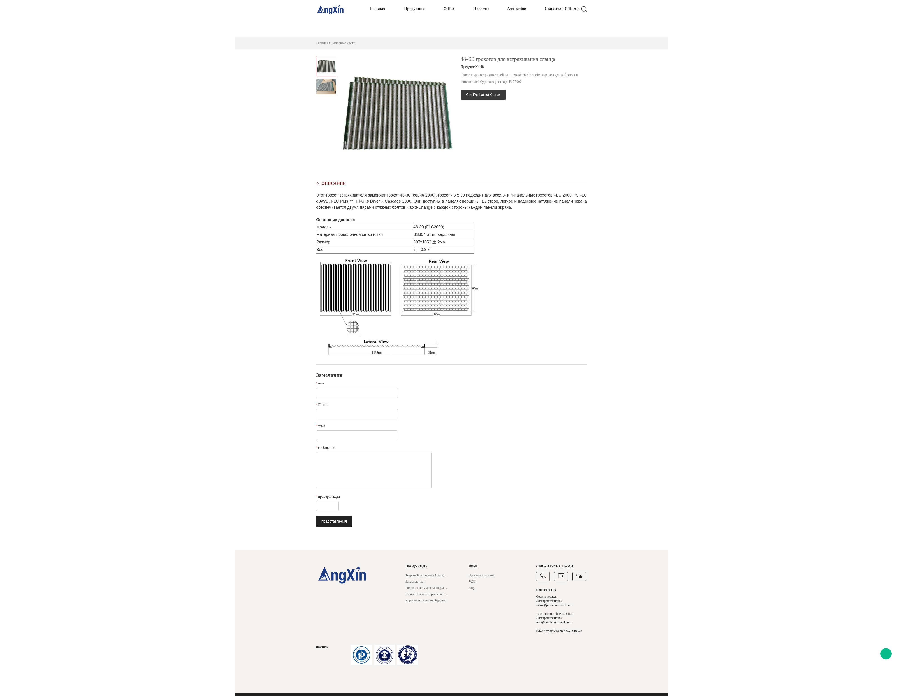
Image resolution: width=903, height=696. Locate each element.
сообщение (325, 447)
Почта (321, 404)
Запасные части (343, 43)
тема (320, 426)
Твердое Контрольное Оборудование (426, 575)
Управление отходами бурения (425, 601)
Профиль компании (482, 575)
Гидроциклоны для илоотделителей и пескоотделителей (426, 588)
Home (473, 566)
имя (320, 383)
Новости (458, 30)
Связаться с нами (541, 30)
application (495, 30)
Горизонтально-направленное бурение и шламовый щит (426, 594)
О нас (425, 30)
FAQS (472, 582)
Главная (352, 30)
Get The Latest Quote (483, 94)
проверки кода (328, 496)
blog (472, 588)
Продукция (390, 30)
